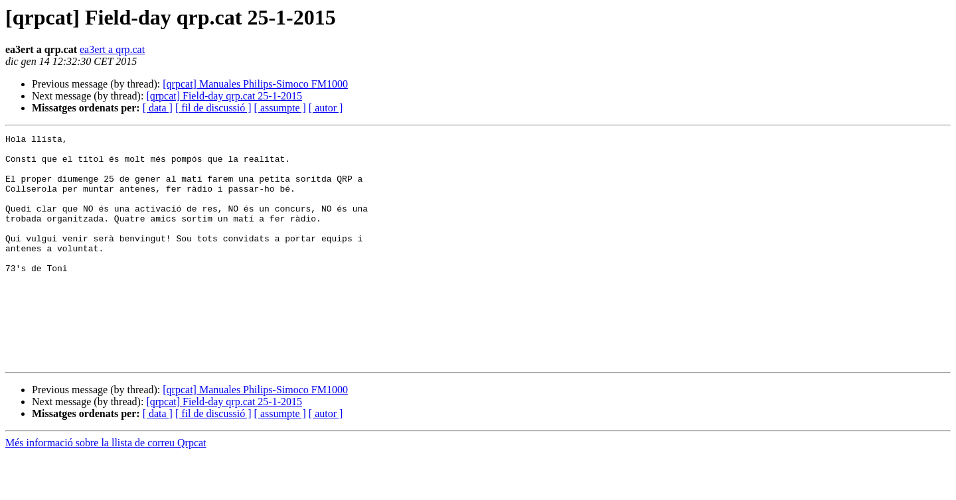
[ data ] (158, 107)
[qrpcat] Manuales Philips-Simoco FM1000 (255, 84)
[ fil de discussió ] (213, 107)
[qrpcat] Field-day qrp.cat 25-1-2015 (224, 95)
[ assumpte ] (280, 107)
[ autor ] (326, 107)
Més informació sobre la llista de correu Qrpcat (105, 488)
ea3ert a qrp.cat (112, 49)
